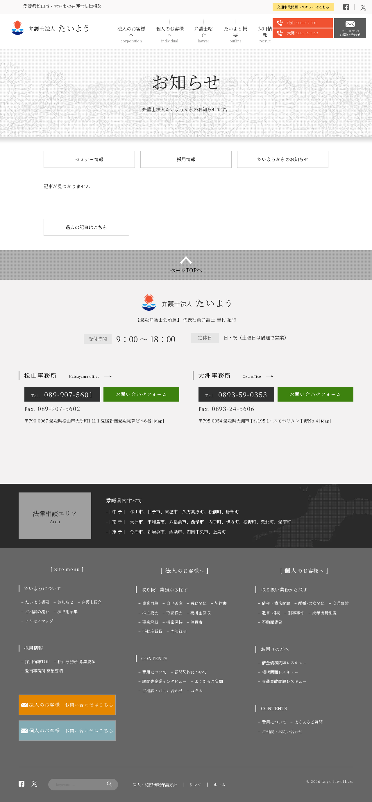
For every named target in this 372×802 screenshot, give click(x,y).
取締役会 (174, 613)
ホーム (219, 784)
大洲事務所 (229, 375)
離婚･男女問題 (311, 603)
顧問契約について (190, 672)
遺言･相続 (271, 613)
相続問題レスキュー (280, 672)
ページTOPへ (186, 270)
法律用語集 (67, 611)
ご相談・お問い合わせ (162, 690)
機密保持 (174, 622)
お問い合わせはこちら (67, 705)
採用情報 (265, 34)
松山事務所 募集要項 (76, 661)
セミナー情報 (89, 159)
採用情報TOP (37, 661)
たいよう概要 (235, 34)
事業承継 (150, 622)
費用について (154, 672)
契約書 (220, 603)
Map (158, 421)
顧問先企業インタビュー (164, 681)
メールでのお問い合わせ (350, 32)
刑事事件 (296, 613)
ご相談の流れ (37, 611)
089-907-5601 (62, 394)
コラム (197, 690)
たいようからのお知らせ (282, 159)
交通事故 (340, 603)
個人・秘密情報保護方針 (155, 784)
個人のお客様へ (169, 34)
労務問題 (198, 603)
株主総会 (150, 613)
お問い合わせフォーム (141, 394)
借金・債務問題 (276, 603)
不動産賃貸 (152, 631)
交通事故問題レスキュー (284, 681)
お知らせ (65, 602)
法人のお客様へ (131, 34)
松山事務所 (61, 375)
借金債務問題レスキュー (284, 663)
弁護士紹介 (203, 34)
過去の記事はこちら (86, 227)
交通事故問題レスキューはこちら (303, 6)
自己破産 (174, 603)
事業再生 (150, 603)
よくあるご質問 (208, 681)
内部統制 (178, 631)
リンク (195, 784)
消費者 (196, 622)
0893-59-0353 (236, 394)
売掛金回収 (200, 613)
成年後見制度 (324, 613)
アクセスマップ (39, 621)
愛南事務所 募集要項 (44, 671)
